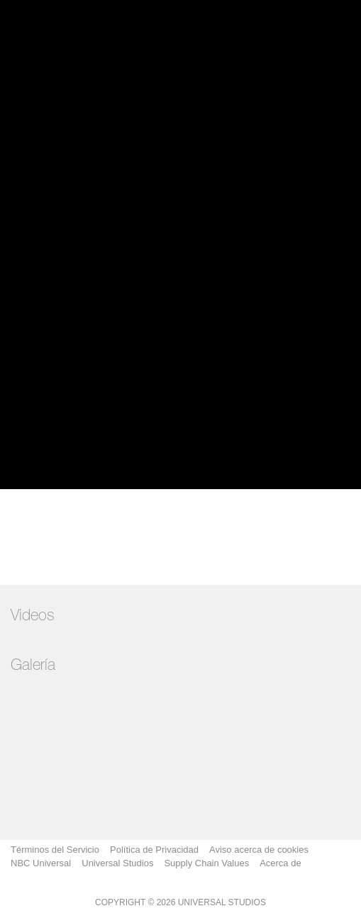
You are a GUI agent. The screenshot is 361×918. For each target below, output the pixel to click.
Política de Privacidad (154, 849)
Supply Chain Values (206, 863)
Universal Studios (117, 863)
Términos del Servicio (55, 849)
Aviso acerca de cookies (259, 849)
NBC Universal (41, 863)
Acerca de (280, 863)
